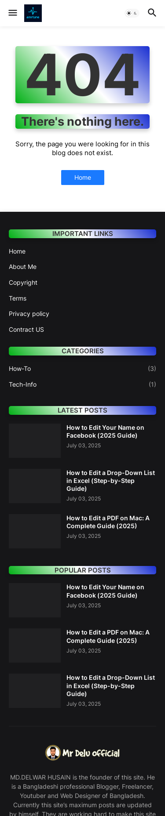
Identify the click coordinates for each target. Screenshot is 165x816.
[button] (12, 13)
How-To (82, 368)
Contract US (26, 329)
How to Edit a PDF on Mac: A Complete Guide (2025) (108, 521)
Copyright (23, 282)
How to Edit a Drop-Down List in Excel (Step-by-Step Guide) (110, 480)
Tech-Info (82, 384)
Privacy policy (29, 313)
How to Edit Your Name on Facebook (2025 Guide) (105, 431)
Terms (17, 298)
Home (82, 177)
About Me (23, 266)
